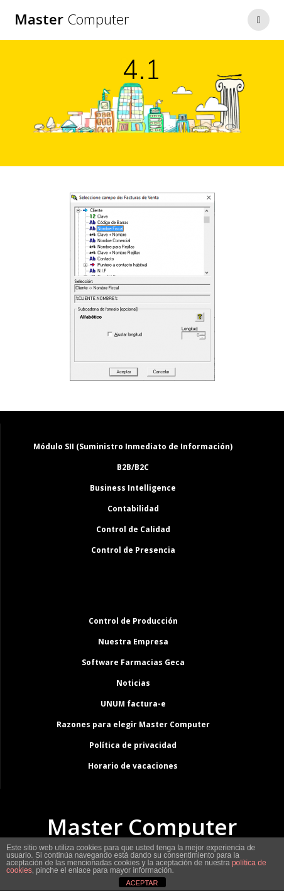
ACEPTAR (142, 883)
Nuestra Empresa (133, 641)
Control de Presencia (133, 550)
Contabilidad (133, 508)
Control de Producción (133, 621)
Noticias (133, 683)
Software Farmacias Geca (133, 662)
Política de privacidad (133, 745)
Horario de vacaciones (133, 765)
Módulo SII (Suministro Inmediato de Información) (132, 446)
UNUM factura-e (133, 703)
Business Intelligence (133, 488)
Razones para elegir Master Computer (133, 724)
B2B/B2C (133, 467)
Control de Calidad (133, 529)
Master (71, 19)
